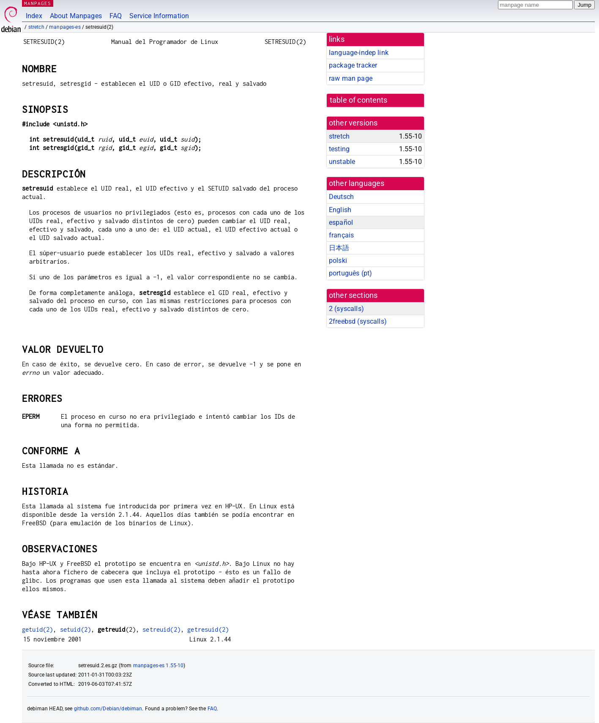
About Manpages (76, 16)
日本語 (339, 248)
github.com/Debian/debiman (108, 709)
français (341, 235)
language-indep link (358, 53)
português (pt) (350, 273)
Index (34, 16)
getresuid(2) (208, 629)
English (340, 210)
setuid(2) (75, 629)
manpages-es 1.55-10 (158, 665)
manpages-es (65, 27)
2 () (346, 309)
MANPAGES (37, 3)
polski (338, 260)
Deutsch (341, 197)
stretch (36, 27)
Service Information (159, 16)
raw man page (350, 78)
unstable (342, 162)
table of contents (359, 100)
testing (339, 149)
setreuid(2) (161, 629)
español (341, 222)
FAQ (115, 16)
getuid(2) (37, 629)
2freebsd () (358, 321)
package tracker (353, 65)
